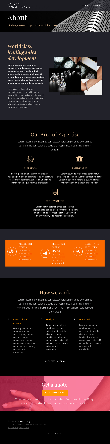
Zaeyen (19, 5)
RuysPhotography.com (18, 427)
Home (85, 5)
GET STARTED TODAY (55, 361)
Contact (97, 5)
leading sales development (22, 55)
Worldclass (20, 46)
